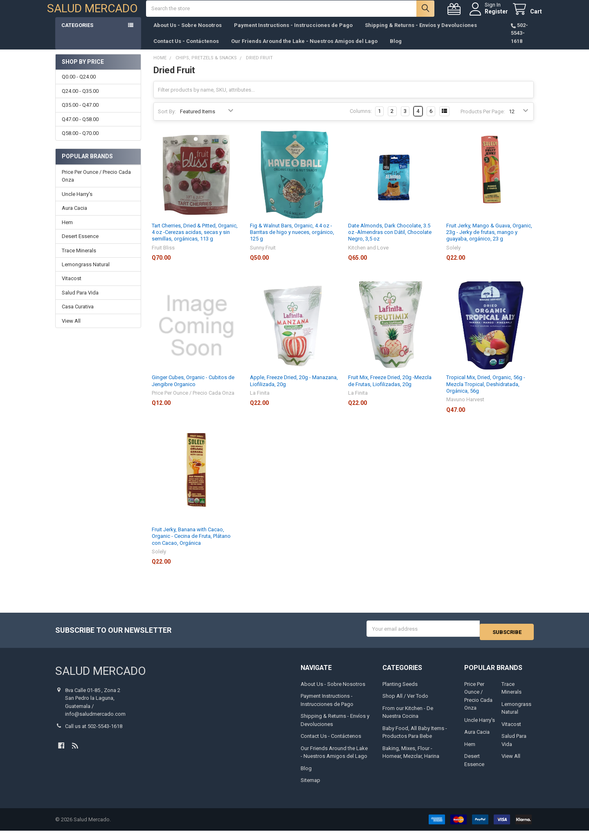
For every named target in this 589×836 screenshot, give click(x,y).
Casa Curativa (78, 315)
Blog (396, 49)
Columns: (361, 119)
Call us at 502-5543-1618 (93, 731)
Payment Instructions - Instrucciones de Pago (293, 33)
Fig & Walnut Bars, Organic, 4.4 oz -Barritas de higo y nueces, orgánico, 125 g (292, 240)
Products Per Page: (483, 120)
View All (71, 329)
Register (488, 15)
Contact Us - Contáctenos (186, 49)
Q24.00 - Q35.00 (80, 99)
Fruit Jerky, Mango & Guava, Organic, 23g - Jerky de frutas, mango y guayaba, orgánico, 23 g (489, 240)
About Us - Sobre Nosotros (187, 33)
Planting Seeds (400, 689)
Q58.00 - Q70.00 (80, 141)
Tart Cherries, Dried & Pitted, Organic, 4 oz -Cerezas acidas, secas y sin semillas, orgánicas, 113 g (195, 240)
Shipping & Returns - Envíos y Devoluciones (421, 33)
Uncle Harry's (77, 202)
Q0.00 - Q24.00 (79, 85)
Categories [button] (77, 33)
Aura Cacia (74, 216)
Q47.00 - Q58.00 (80, 127)
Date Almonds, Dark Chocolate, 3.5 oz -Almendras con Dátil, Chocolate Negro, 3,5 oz (390, 240)
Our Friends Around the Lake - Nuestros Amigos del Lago (304, 49)
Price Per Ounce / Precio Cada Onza (96, 184)
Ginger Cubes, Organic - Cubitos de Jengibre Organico (193, 388)
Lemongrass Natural (86, 273)
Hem (67, 230)
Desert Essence (80, 244)
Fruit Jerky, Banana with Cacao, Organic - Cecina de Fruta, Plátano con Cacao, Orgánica (191, 544)
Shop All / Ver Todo (405, 701)
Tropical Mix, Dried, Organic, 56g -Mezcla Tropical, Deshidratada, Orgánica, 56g (485, 392)
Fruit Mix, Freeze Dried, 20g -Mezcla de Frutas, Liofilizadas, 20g (390, 388)
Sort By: (167, 120)
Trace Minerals (79, 259)
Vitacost (71, 286)
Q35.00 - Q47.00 (80, 113)
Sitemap (310, 785)
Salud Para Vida (80, 301)
